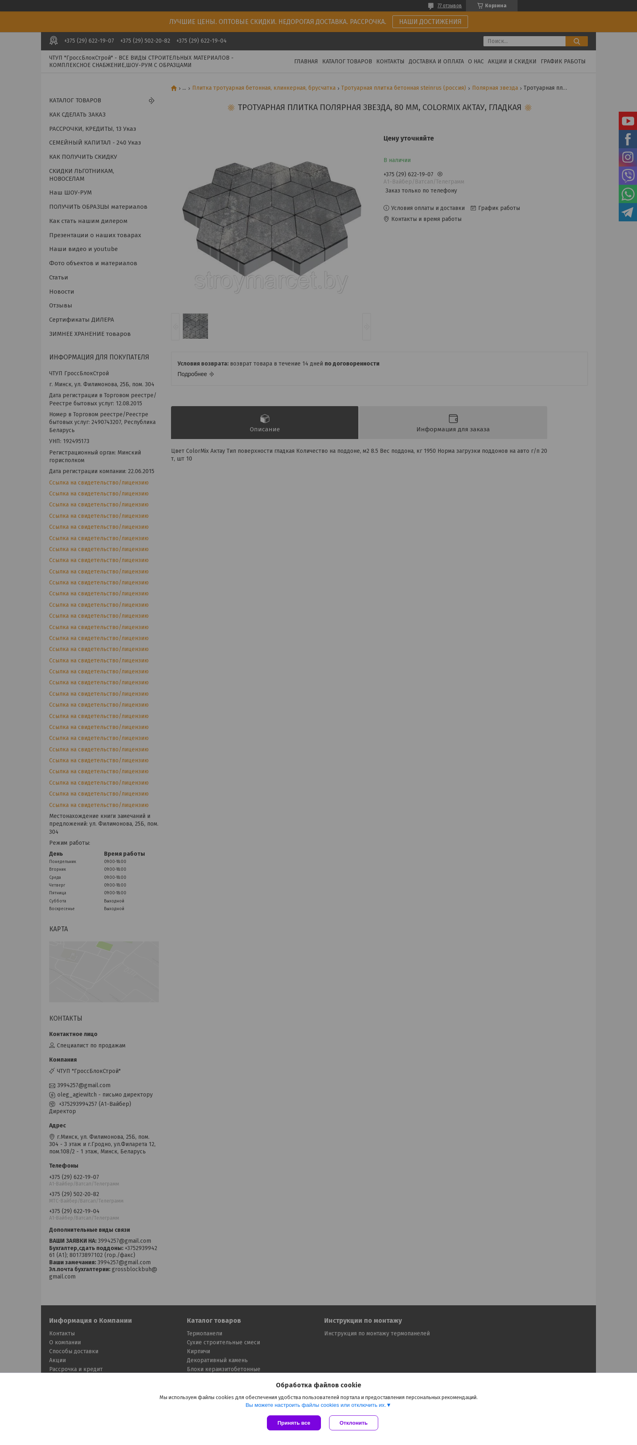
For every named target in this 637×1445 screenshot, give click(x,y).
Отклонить (354, 1423)
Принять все (293, 1423)
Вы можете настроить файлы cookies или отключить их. (315, 1405)
